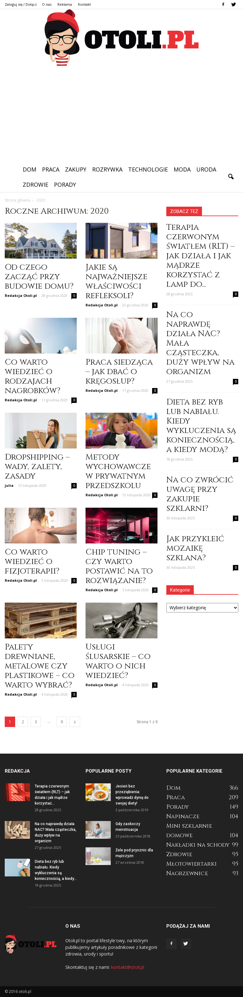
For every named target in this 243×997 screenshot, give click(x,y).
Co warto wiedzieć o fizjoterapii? (32, 562)
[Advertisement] (121, 114)
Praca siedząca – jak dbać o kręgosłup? (119, 372)
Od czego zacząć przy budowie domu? (39, 277)
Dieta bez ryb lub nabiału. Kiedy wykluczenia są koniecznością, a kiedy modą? (201, 426)
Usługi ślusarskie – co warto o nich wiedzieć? (118, 661)
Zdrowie (35, 184)
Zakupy (75, 169)
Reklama (64, 4)
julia (9, 485)
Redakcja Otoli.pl (21, 295)
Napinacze (182, 816)
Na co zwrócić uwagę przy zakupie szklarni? (199, 494)
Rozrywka (107, 169)
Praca (50, 169)
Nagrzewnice (187, 873)
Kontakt (84, 4)
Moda (182, 169)
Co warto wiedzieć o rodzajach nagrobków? (32, 376)
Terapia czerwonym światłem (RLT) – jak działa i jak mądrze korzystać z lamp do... (200, 256)
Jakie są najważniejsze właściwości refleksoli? (116, 281)
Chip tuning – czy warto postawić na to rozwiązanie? (119, 566)
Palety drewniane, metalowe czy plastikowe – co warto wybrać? (39, 666)
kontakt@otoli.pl (127, 967)
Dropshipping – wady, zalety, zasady (37, 467)
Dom (29, 169)
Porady (65, 184)
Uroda (206, 169)
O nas (46, 4)
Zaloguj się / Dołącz (21, 4)
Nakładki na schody (197, 845)
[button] (230, 177)
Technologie (148, 169)
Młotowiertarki (191, 864)
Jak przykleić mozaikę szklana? (195, 548)
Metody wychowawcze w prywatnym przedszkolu (118, 471)
